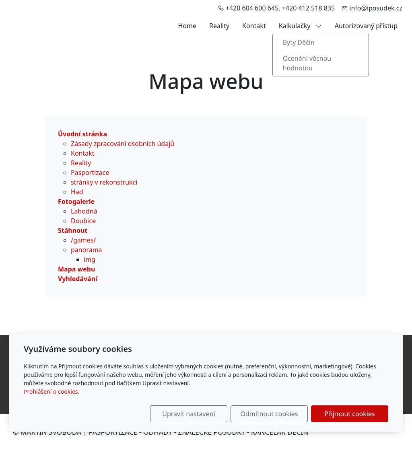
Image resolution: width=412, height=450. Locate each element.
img (89, 259)
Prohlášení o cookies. (51, 391)
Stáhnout (73, 230)
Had (77, 191)
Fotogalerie (76, 201)
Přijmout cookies (349, 413)
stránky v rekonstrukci (104, 182)
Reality (219, 25)
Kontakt (254, 25)
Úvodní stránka (82, 133)
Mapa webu (76, 269)
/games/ (83, 240)
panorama (86, 249)
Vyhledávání (77, 278)
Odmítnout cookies (269, 413)
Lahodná (84, 211)
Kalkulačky (300, 25)
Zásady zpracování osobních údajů (122, 143)
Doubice (83, 220)
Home (187, 25)
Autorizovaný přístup (366, 25)
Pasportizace (90, 172)
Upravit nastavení (188, 413)
